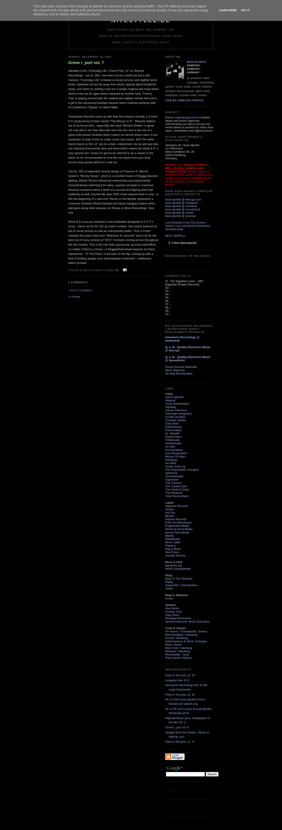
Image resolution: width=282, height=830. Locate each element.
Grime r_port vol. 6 (177, 727)
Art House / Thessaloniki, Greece (186, 631)
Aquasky (170, 407)
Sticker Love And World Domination (187, 226)
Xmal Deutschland (177, 496)
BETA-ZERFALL (175, 235)
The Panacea (173, 492)
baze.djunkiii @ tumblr (179, 212)
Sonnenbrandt (174, 476)
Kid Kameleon (174, 450)
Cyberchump (173, 426)
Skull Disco (172, 552)
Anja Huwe (172, 615)
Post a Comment (81, 290)
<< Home (74, 296)
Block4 (169, 516)
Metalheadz (172, 539)
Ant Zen (170, 512)
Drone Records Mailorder (181, 367)
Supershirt (171, 479)
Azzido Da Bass (175, 417)
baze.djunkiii (196, 62)
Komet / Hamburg (176, 638)
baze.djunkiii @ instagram (181, 202)
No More (170, 463)
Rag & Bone (173, 549)
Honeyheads (173, 443)
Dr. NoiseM (172, 433)
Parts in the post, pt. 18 (180, 694)
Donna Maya (173, 430)
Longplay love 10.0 (177, 680)
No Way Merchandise (179, 373)
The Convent (173, 483)
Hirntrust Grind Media (179, 529)
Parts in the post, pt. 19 (180, 675)
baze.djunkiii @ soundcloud (182, 209)
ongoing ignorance (186, 117)
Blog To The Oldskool (178, 578)
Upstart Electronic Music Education (187, 621)
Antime (169, 509)
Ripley (169, 582)
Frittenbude (172, 440)
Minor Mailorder (175, 370)
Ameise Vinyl (173, 611)
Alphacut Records (176, 506)
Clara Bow (171, 423)
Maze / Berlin (173, 644)
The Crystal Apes (176, 486)
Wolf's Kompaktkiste (178, 568)
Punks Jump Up (175, 466)
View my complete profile (184, 100)
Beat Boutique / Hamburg (181, 634)
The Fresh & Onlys (177, 489)
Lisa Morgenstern (176, 453)
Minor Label (172, 542)
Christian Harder (175, 420)
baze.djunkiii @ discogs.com (183, 199)
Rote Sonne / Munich (178, 657)
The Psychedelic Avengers (182, 469)
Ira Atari (170, 446)
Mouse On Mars (175, 456)
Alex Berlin (172, 608)
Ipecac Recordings (177, 532)
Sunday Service (175, 555)
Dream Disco (173, 436)
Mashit (169, 535)
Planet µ (170, 545)
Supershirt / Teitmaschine (181, 585)
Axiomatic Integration (178, 413)
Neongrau (171, 459)
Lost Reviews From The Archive (185, 222)
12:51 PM (112, 270)
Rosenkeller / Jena (177, 654)
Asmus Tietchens (176, 410)
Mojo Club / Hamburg (178, 648)
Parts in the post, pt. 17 (180, 741)
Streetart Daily (174, 229)
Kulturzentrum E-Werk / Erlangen (186, 641)
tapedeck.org (173, 565)
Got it (245, 10)
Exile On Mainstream (178, 522)
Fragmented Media (177, 525)
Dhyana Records (176, 519)
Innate (169, 598)
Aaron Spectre (174, 397)
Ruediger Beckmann (178, 618)
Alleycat (170, 400)
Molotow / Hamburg (177, 651)
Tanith (169, 588)
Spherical (171, 473)
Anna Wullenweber (177, 403)
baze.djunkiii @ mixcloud (181, 206)
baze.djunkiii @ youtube (180, 216)
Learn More (228, 10)
